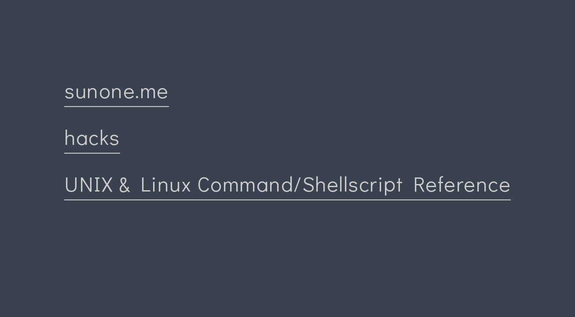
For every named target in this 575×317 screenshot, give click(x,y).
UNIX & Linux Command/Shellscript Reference (287, 183)
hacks (92, 137)
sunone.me (116, 90)
